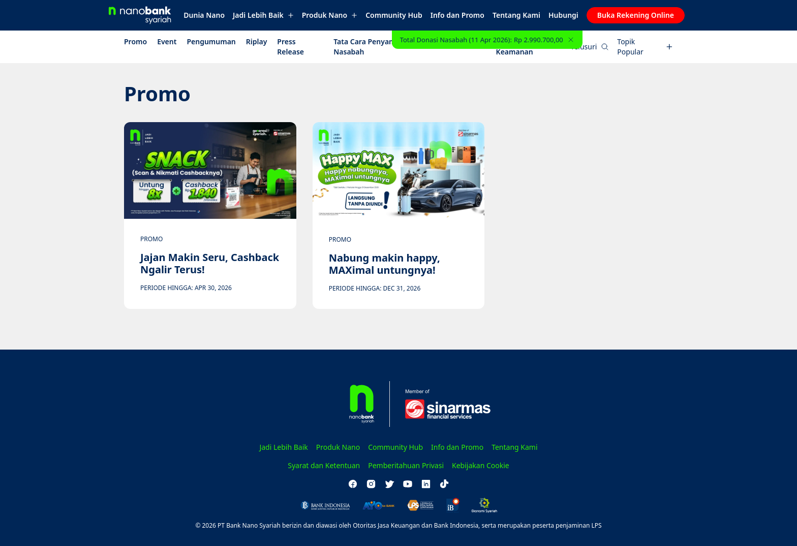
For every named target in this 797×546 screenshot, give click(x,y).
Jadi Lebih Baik (263, 15)
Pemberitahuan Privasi (406, 465)
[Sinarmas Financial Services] (442, 404)
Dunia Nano (204, 15)
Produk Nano (329, 15)
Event (166, 41)
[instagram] (371, 484)
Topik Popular (645, 46)
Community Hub (393, 15)
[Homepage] (143, 15)
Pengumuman (211, 41)
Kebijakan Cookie (480, 465)
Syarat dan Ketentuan (324, 465)
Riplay (256, 41)
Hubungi (563, 15)
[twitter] (389, 484)
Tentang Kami (516, 15)
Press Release (290, 46)
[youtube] (408, 484)
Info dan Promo (457, 15)
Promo (135, 41)
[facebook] (353, 484)
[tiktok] (444, 484)
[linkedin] (426, 484)
